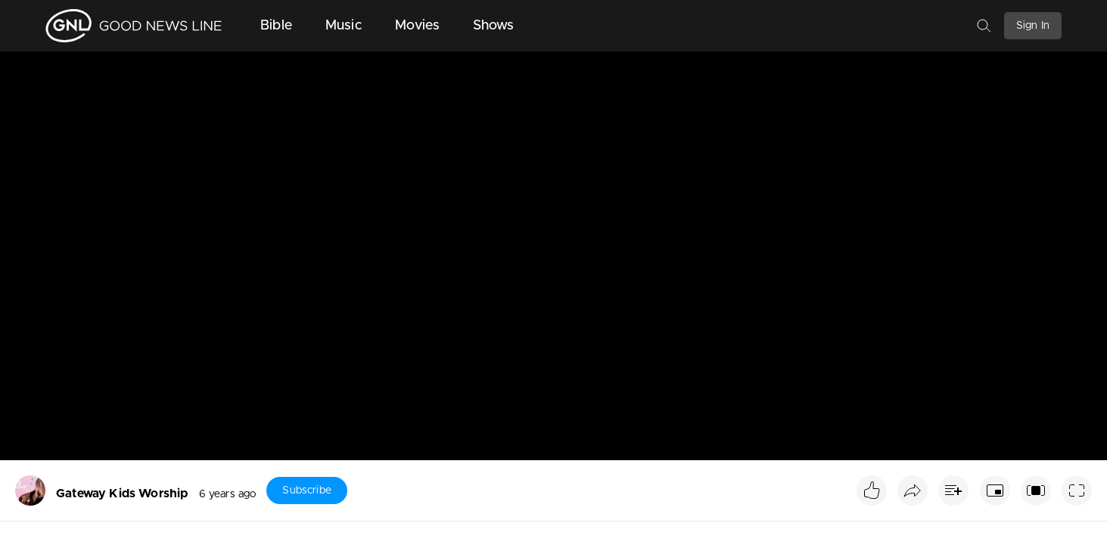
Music (343, 26)
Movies (417, 26)
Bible (276, 26)
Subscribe (306, 490)
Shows (494, 26)
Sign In (1032, 25)
